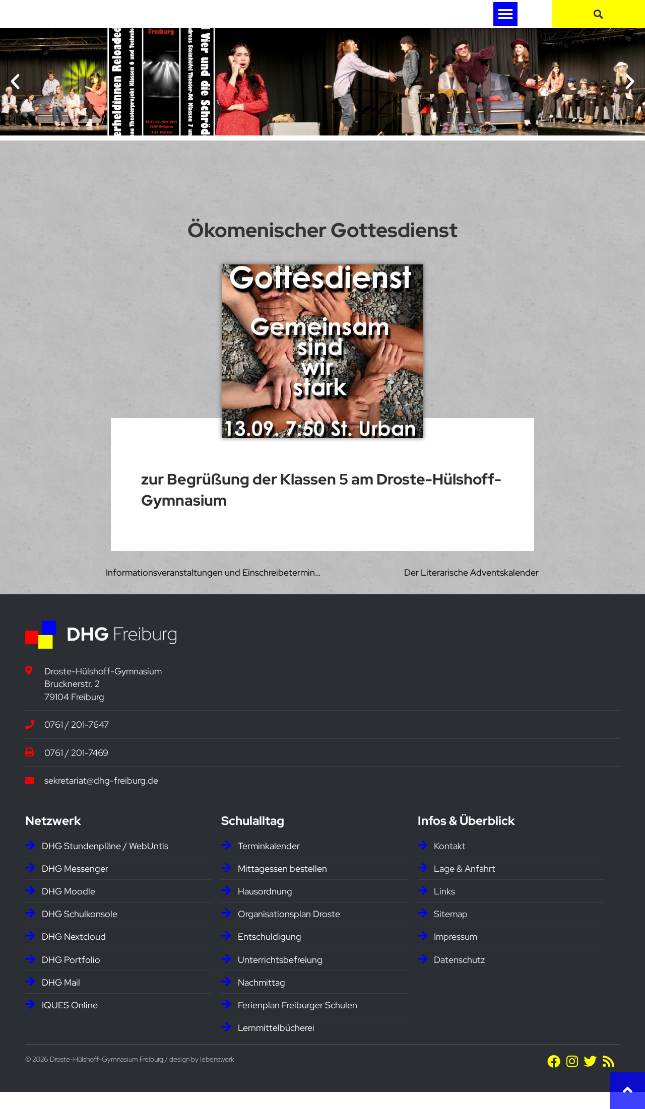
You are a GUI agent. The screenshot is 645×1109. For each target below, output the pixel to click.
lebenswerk (217, 1076)
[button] (505, 23)
